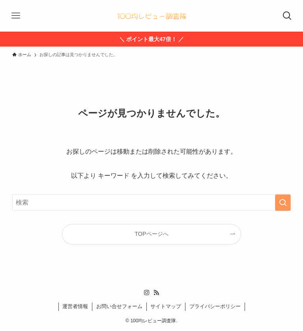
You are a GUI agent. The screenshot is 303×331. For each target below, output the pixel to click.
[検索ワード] (151, 202)
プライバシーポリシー (215, 306)
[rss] (156, 292)
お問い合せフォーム (119, 306)
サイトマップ (165, 306)
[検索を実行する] (283, 202)
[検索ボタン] (287, 16)
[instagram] (146, 292)
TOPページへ (151, 234)
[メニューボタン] (16, 16)
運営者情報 (75, 306)
